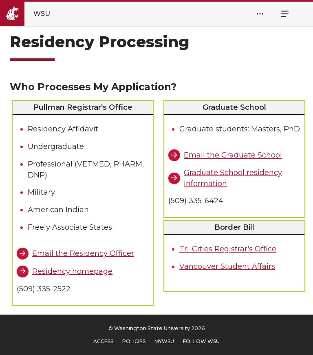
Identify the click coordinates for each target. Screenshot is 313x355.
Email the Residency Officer (83, 253)
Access (103, 341)
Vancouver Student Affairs (227, 266)
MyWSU (164, 341)
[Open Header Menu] (260, 14)
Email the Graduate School (233, 155)
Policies (133, 341)
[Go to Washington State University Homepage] (32, 14)
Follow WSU (201, 341)
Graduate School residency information (233, 178)
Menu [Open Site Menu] (280, 14)
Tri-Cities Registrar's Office (227, 248)
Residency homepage (72, 271)
